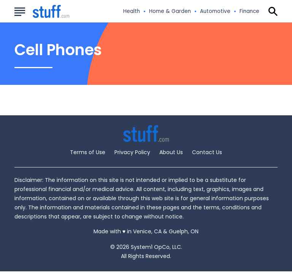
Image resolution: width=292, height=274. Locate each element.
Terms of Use (87, 152)
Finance (249, 11)
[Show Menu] (19, 10)
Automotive (215, 11)
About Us (171, 152)
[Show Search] (273, 11)
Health (131, 11)
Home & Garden (170, 11)
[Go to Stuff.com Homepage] (41, 11)
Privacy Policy (132, 152)
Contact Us (207, 152)
